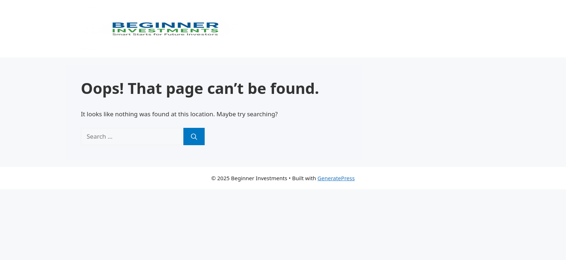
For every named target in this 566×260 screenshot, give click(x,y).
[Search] (194, 136)
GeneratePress (336, 178)
